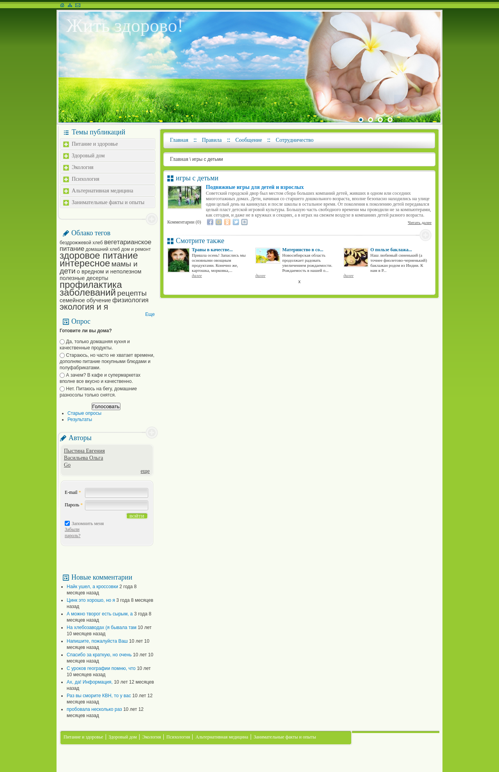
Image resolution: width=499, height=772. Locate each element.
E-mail (73, 492)
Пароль (74, 505)
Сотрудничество (294, 140)
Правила (212, 140)
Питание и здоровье (95, 144)
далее (197, 275)
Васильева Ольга (83, 458)
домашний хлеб (103, 249)
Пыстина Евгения (84, 451)
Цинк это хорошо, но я (91, 600)
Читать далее (420, 222)
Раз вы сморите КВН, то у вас (99, 695)
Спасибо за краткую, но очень (99, 654)
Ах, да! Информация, (90, 682)
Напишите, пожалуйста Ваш (97, 641)
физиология (130, 300)
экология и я (84, 307)
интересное (85, 263)
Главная (179, 140)
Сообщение (248, 140)
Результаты (79, 419)
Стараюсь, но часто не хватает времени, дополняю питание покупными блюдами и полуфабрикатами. (107, 361)
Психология (85, 179)
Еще (150, 314)
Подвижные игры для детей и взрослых (255, 187)
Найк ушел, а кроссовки (92, 586)
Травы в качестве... (212, 249)
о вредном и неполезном (109, 271)
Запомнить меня (88, 523)
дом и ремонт (136, 249)
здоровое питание (99, 255)
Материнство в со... (302, 249)
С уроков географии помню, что (101, 668)
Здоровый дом (88, 156)
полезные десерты (84, 278)
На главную (62, 5)
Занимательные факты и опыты (108, 202)
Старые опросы (84, 413)
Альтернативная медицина (102, 191)
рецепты (132, 293)
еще (145, 471)
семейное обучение (85, 300)
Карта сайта (70, 5)
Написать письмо (78, 5)
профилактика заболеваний (91, 288)
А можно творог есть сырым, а (100, 614)
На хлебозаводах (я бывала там (101, 627)
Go (67, 465)
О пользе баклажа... (391, 249)
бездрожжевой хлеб (81, 242)
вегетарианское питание (105, 245)
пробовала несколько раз (94, 709)
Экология (83, 167)
